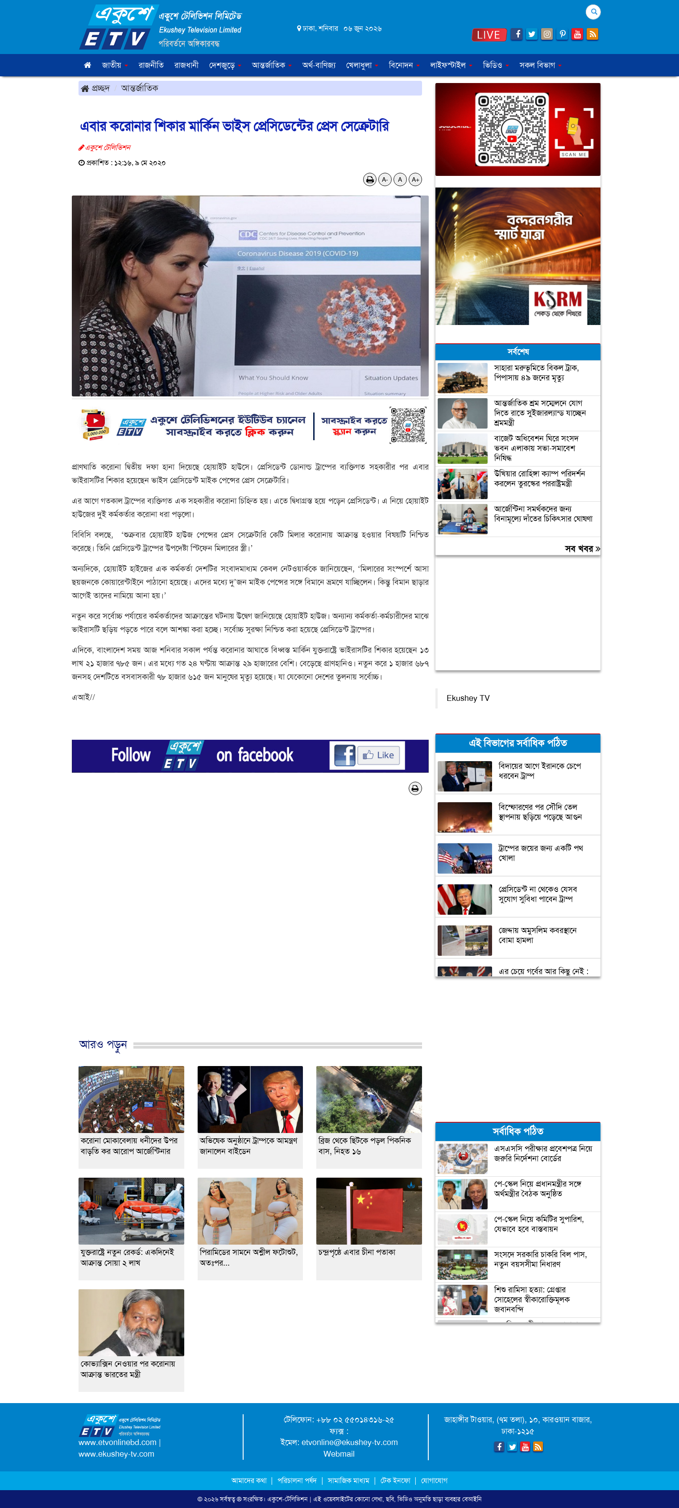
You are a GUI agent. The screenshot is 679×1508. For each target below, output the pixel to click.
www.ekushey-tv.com (116, 1454)
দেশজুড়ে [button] (225, 65)
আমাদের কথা (250, 1480)
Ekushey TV (468, 698)
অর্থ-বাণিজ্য (318, 65)
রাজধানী (186, 65)
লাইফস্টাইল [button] (451, 65)
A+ (415, 179)
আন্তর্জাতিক (139, 88)
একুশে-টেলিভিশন (287, 1499)
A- (385, 179)
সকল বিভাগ (541, 65)
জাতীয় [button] (115, 65)
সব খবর (582, 548)
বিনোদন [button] (404, 65)
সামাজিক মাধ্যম (348, 1480)
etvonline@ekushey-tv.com (350, 1442)
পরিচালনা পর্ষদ (297, 1480)
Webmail (339, 1454)
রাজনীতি (151, 65)
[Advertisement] (250, 926)
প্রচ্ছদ (95, 88)
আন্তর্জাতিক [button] (272, 65)
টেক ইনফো (396, 1480)
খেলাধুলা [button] (362, 65)
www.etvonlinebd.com (118, 1442)
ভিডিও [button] (496, 65)
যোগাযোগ (434, 1480)
